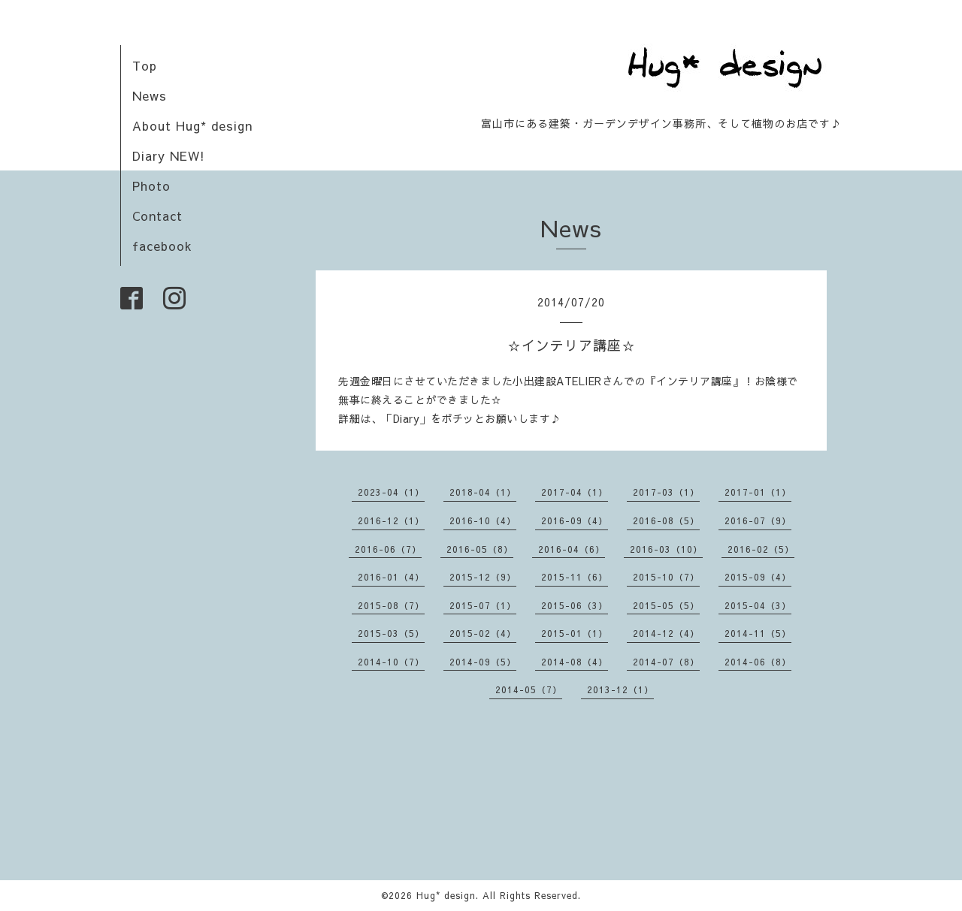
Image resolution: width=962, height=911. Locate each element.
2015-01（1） (574, 633)
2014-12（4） (666, 633)
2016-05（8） (479, 549)
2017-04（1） (574, 492)
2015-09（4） (758, 577)
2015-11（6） (574, 577)
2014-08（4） (574, 662)
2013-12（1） (620, 689)
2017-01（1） (758, 492)
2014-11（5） (758, 633)
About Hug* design (192, 125)
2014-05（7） (528, 689)
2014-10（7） (391, 662)
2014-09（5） (482, 662)
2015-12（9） (482, 577)
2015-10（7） (666, 577)
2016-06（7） (388, 549)
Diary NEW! (168, 155)
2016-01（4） (391, 577)
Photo (151, 185)
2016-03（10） (666, 549)
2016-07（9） (758, 520)
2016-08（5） (666, 520)
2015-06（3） (574, 605)
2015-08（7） (391, 605)
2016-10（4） (482, 520)
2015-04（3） (758, 605)
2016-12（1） (391, 520)
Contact (157, 215)
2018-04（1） (482, 492)
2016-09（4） (574, 520)
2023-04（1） (391, 492)
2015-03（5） (391, 633)
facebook (162, 245)
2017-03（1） (666, 492)
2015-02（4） (482, 633)
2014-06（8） (758, 662)
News (149, 95)
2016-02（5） (761, 549)
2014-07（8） (666, 662)
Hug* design (446, 895)
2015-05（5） (666, 605)
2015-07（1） (482, 605)
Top (144, 65)
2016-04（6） (571, 549)
